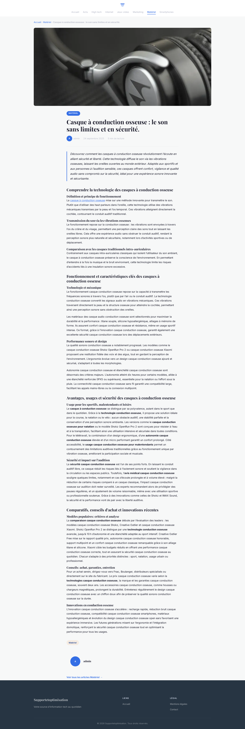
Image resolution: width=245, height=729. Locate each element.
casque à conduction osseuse (87, 200)
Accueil (75, 12)
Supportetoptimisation (51, 699)
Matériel (151, 12)
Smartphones (167, 12)
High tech (97, 12)
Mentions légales (178, 704)
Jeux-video (123, 12)
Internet (109, 12)
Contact (174, 709)
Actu (85, 12)
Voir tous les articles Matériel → (84, 677)
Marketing (138, 12)
